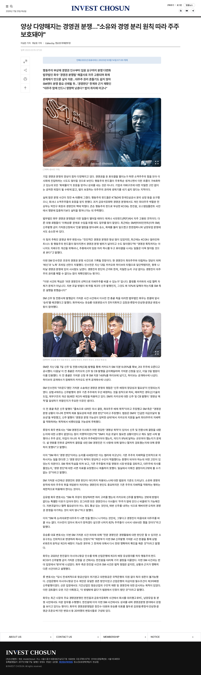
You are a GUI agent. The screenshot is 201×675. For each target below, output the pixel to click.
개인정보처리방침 (66, 662)
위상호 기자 (37, 43)
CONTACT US (64, 637)
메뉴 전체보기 (7, 6)
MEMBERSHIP (111, 637)
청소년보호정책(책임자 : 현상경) (86, 662)
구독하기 (170, 5)
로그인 (179, 5)
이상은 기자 (25, 43)
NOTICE (155, 637)
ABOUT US (15, 637)
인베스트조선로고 (100, 8)
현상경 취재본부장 (63, 43)
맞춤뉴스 (189, 5)
